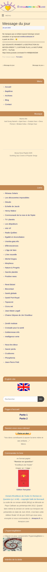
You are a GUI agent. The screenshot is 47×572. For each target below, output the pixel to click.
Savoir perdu (10, 349)
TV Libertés (10, 219)
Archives (8, 96)
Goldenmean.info (12, 332)
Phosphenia (10, 358)
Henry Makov (10, 211)
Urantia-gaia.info (12, 241)
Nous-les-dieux (11, 345)
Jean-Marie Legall (12, 311)
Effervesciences (11, 246)
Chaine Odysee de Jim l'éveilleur (18, 315)
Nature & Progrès (12, 268)
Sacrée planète (11, 272)
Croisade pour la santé (14, 328)
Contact (8, 104)
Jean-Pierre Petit (12, 362)
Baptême (9, 91)
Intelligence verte (12, 336)
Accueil (8, 87)
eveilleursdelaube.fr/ (27, 37)
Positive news (11, 276)
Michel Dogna (11, 259)
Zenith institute (11, 323)
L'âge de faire (10, 250)
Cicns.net (9, 306)
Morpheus (9, 263)
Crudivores (9, 353)
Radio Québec (11, 233)
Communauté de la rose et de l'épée (20, 215)
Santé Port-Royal (12, 298)
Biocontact (9, 289)
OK (40, 398)
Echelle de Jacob (12, 206)
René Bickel (10, 284)
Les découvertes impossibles (17, 198)
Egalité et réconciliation (14, 237)
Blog (7, 100)
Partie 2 (23, 418)
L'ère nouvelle (11, 254)
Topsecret (9, 302)
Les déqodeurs (11, 224)
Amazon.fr (36, 518)
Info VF (8, 228)
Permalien (19, 57)
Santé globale (11, 293)
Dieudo (8, 202)
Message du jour (8, 65)
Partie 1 (23, 415)
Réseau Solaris (11, 193)
